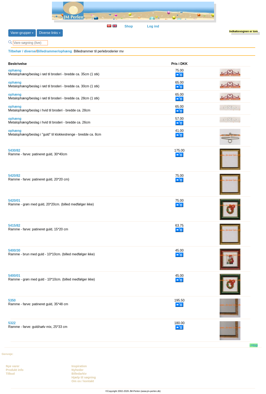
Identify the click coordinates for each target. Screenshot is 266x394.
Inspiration (79, 366)
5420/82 (14, 175)
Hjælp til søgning (83, 377)
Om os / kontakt (82, 381)
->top (254, 345)
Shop (128, 26)
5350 (12, 300)
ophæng (14, 70)
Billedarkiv (79, 373)
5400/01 (14, 275)
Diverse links (49, 33)
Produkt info (14, 370)
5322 (12, 323)
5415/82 (14, 225)
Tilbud (10, 373)
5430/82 (14, 150)
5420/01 (14, 200)
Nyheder (77, 370)
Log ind (153, 26)
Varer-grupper (22, 33)
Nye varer (13, 366)
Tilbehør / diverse (22, 51)
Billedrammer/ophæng (54, 51)
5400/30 (14, 250)
